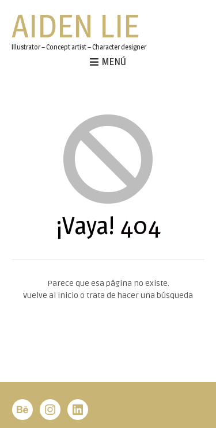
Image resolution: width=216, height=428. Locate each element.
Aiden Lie (75, 26)
